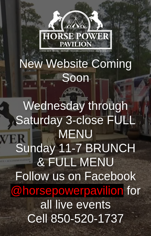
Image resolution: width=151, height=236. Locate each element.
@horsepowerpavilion (67, 190)
